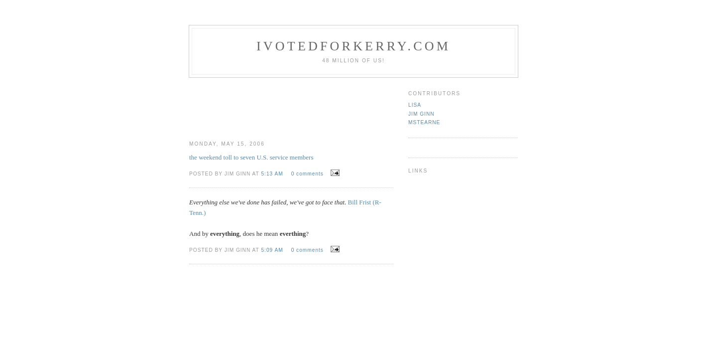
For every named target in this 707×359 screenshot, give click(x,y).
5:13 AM (273, 174)
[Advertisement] (372, 105)
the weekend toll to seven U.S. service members (251, 157)
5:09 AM (273, 250)
